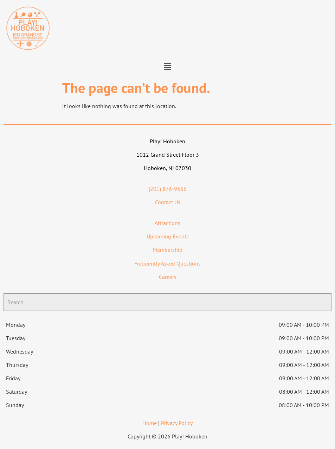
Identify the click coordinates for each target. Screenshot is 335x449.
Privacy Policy (177, 422)
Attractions (167, 222)
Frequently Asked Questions (167, 263)
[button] (167, 66)
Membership (167, 249)
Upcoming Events (168, 236)
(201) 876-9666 (168, 188)
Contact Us (167, 202)
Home (149, 422)
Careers (167, 276)
